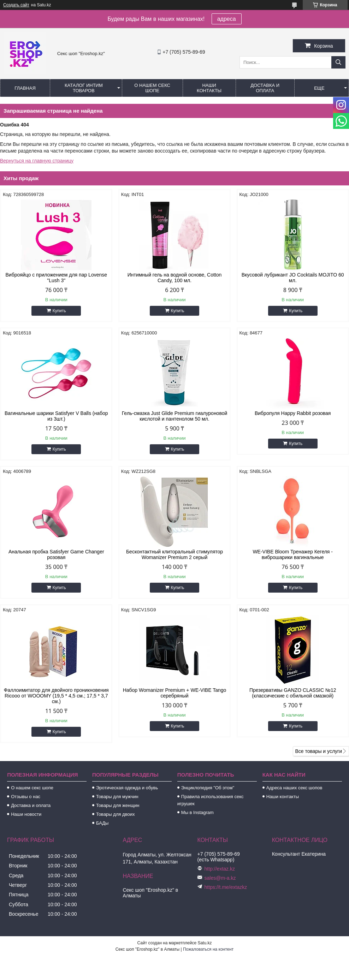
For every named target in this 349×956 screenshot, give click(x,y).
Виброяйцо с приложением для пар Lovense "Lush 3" (56, 277)
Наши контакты (209, 88)
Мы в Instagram (197, 812)
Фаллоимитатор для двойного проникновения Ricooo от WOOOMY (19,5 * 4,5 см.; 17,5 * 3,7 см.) (56, 695)
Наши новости (26, 814)
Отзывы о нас (25, 796)
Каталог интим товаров (84, 88)
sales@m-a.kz (220, 878)
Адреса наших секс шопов (294, 787)
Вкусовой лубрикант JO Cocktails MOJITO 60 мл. (293, 277)
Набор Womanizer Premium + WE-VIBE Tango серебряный (174, 693)
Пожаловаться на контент (208, 949)
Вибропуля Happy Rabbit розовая (293, 413)
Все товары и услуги (318, 751)
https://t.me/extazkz (226, 887)
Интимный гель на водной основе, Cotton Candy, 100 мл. (175, 277)
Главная (25, 88)
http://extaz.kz (220, 869)
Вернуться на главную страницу (36, 161)
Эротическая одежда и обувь (127, 787)
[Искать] (338, 62)
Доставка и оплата (264, 88)
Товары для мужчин (117, 796)
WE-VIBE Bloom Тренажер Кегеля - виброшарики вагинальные (293, 554)
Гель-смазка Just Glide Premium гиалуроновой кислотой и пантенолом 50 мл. (174, 416)
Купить (59, 310)
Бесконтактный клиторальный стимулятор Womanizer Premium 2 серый (174, 554)
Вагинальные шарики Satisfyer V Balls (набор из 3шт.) (56, 416)
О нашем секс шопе (152, 88)
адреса (226, 19)
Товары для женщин (117, 805)
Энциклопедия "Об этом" (207, 787)
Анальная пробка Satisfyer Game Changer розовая (56, 554)
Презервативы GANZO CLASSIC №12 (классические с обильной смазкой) (292, 693)
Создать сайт (16, 4)
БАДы (102, 823)
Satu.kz (204, 942)
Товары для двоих (115, 814)
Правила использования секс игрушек (210, 800)
